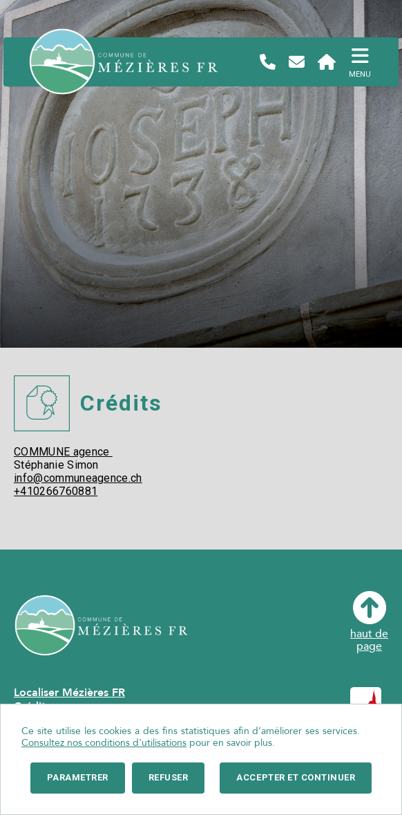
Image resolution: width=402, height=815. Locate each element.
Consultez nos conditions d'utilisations (103, 742)
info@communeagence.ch (78, 478)
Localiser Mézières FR (69, 692)
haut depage (369, 622)
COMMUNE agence (63, 451)
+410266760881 (55, 491)
